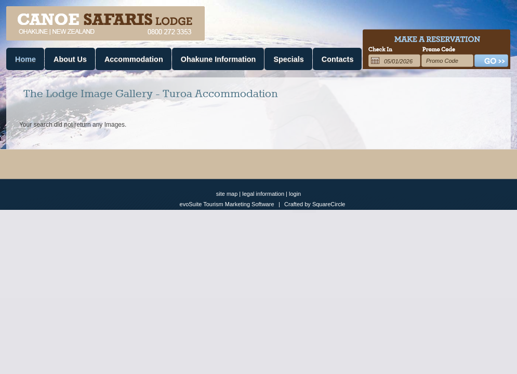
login (295, 194)
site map (227, 194)
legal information (263, 194)
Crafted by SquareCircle (314, 204)
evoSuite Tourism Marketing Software (227, 204)
